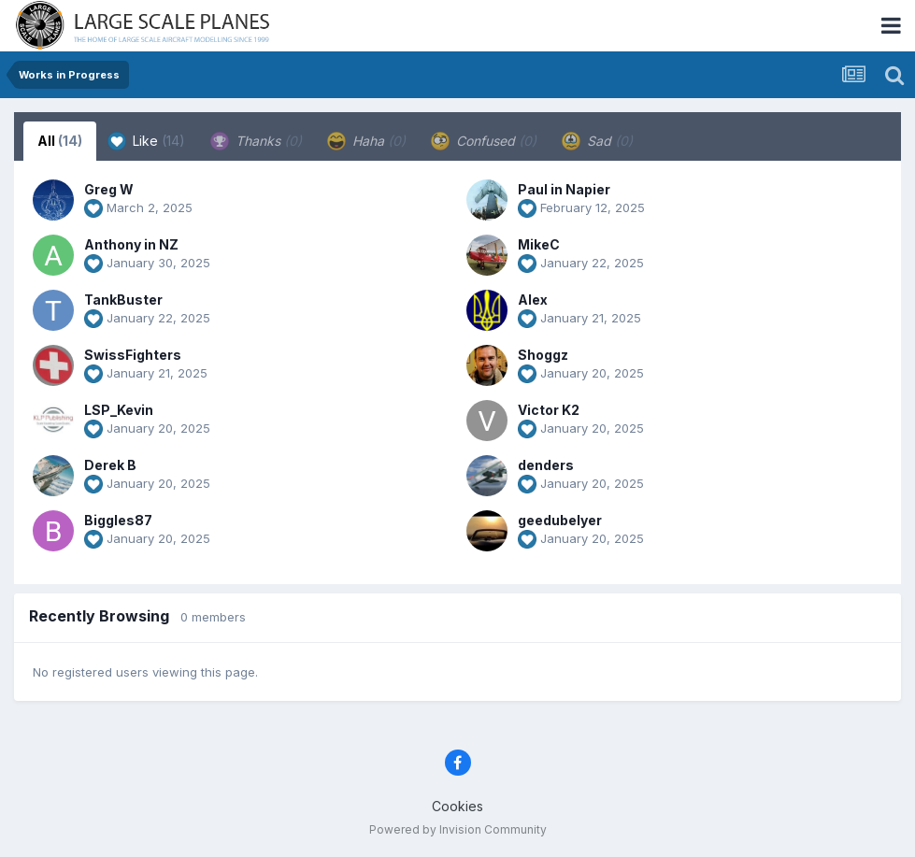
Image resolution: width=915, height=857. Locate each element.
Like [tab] (146, 141)
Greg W (109, 189)
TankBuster (123, 299)
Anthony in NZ (131, 244)
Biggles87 (118, 520)
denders (546, 465)
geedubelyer (560, 520)
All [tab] (59, 141)
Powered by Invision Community (458, 829)
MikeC (539, 244)
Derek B (110, 465)
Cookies (457, 806)
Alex (533, 299)
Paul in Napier (564, 189)
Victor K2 (548, 410)
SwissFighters (132, 355)
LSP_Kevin (118, 410)
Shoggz (543, 355)
